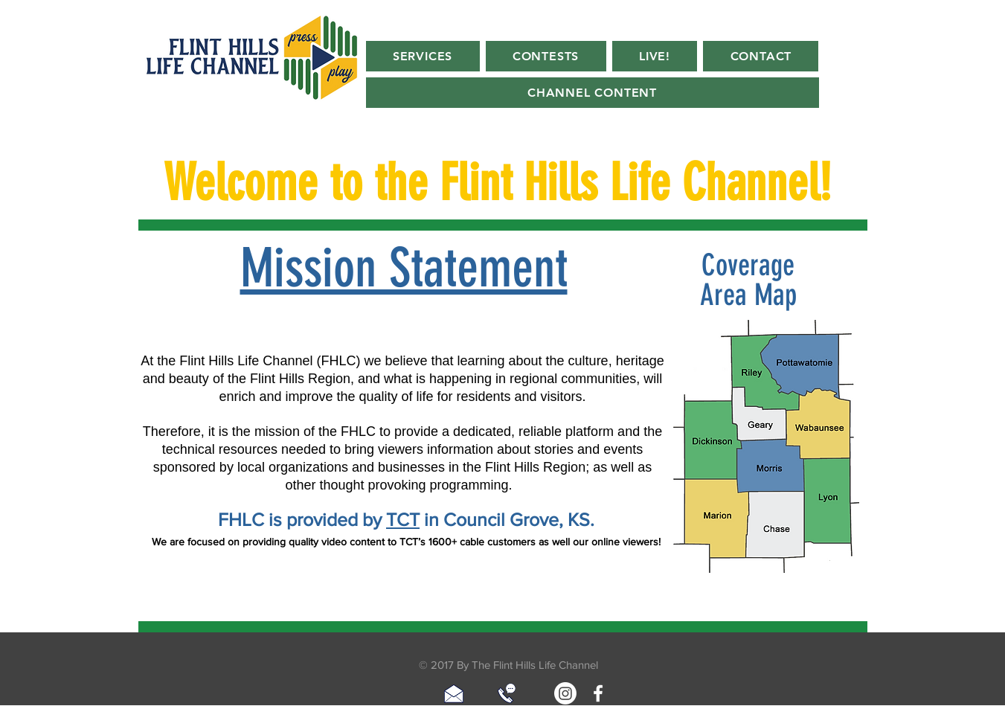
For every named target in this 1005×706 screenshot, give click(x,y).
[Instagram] (565, 693)
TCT (403, 519)
